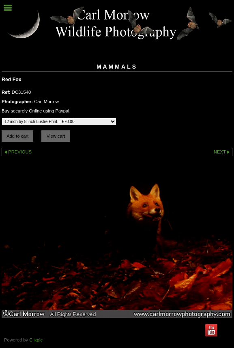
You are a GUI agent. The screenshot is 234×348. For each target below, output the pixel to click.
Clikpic (36, 339)
